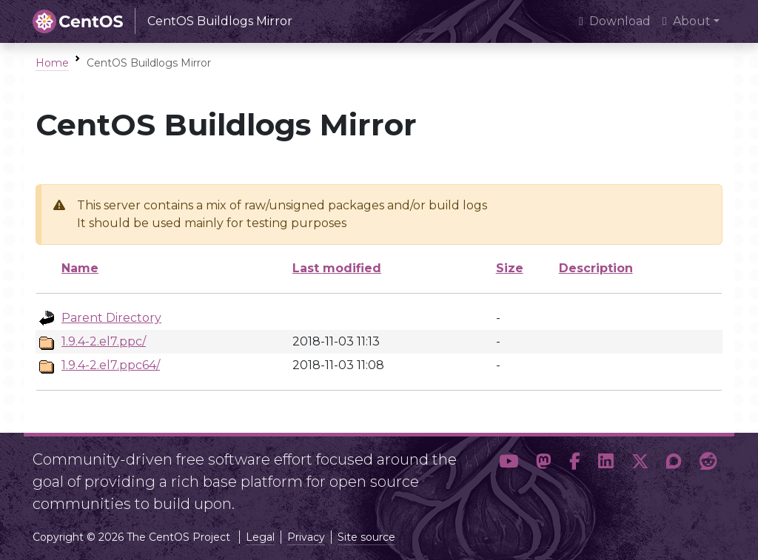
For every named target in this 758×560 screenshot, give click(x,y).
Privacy (306, 537)
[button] (508, 475)
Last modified (336, 268)
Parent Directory (111, 318)
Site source (366, 537)
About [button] (687, 21)
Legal (260, 537)
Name (79, 268)
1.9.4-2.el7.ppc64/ (110, 365)
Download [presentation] (615, 21)
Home (52, 63)
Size (509, 268)
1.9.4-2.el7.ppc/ (103, 341)
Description (596, 268)
